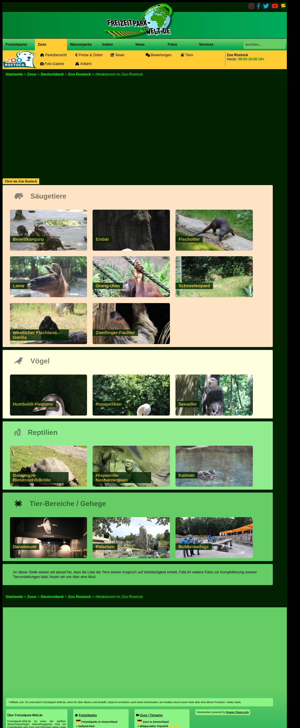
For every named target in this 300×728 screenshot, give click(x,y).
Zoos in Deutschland (153, 669)
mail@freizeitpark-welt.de (23, 709)
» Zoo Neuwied (151, 678)
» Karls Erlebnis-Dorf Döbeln (94, 704)
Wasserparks (81, 44)
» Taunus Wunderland (94, 700)
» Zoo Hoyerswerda (149, 713)
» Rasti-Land (90, 678)
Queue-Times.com (237, 660)
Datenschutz (30, 712)
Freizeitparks (16, 44)
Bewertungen (158, 55)
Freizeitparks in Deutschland (96, 669)
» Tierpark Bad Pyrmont (158, 709)
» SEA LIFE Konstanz (155, 700)
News (139, 44)
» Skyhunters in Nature (151, 691)
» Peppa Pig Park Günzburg (93, 709)
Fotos (172, 44)
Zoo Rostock (79, 74)
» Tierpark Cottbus (149, 696)
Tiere (187, 55)
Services (206, 44)
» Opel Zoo (150, 682)
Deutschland (52, 74)
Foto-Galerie (52, 64)
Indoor (107, 44)
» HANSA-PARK (92, 682)
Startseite (14, 74)
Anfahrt (83, 64)
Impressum (14, 712)
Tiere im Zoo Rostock (21, 181)
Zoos (42, 44)
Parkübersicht (53, 55)
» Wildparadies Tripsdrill (158, 674)
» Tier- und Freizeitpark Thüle (162, 687)
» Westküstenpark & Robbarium (157, 704)
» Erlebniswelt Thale (95, 696)
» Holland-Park (85, 674)
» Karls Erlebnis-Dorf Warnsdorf (101, 687)
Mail (92, 524)
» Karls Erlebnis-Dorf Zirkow (94, 713)
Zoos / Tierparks (151, 663)
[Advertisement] (145, 123)
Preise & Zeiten (89, 55)
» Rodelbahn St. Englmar (92, 691)
